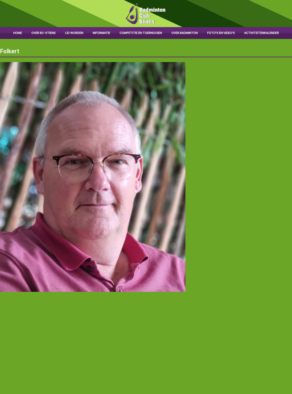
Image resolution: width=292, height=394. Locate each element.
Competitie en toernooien (140, 33)
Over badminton (184, 33)
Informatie (101, 33)
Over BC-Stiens (43, 33)
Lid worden (74, 33)
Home (17, 33)
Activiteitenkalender (261, 33)
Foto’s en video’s (221, 33)
